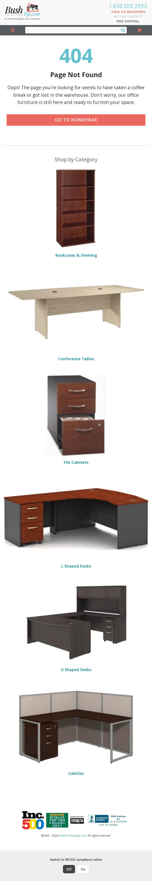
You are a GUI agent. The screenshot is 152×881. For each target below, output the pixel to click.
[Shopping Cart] (139, 30)
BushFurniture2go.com (73, 835)
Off (68, 869)
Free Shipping (128, 21)
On (83, 869)
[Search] (123, 30)
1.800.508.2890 (128, 6)
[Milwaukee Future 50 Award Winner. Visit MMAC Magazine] (77, 820)
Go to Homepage (76, 120)
